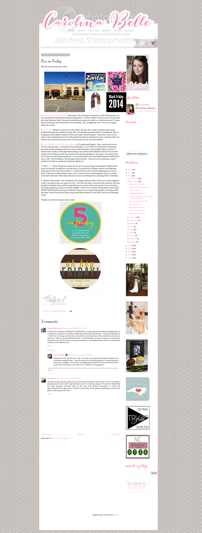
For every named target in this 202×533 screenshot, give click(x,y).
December (134, 178)
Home (81, 434)
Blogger (116, 515)
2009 (130, 258)
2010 (130, 255)
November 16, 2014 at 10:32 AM (69, 378)
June (132, 226)
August (133, 223)
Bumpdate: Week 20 (137, 193)
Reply (49, 346)
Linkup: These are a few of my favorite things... (141, 197)
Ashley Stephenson (54, 328)
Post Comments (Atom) (61, 438)
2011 (130, 252)
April (132, 232)
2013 (130, 246)
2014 (130, 176)
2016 (130, 170)
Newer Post (46, 434)
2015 (130, 173)
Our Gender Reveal (136, 210)
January (133, 242)
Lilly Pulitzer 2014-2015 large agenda (59, 144)
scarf (50, 166)
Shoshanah (51, 378)
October (133, 217)
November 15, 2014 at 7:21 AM (74, 328)
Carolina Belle (59, 355)
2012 (130, 249)
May (132, 229)
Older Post (115, 434)
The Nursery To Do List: (138, 201)
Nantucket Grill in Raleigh (54, 115)
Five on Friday (134, 190)
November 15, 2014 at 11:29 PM (80, 355)
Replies (52, 350)
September (134, 220)
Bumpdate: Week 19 (137, 207)
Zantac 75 (47, 130)
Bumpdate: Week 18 (137, 213)
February (133, 239)
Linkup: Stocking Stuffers (139, 187)
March (132, 236)
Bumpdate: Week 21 (137, 184)
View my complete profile (146, 111)
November (134, 181)
